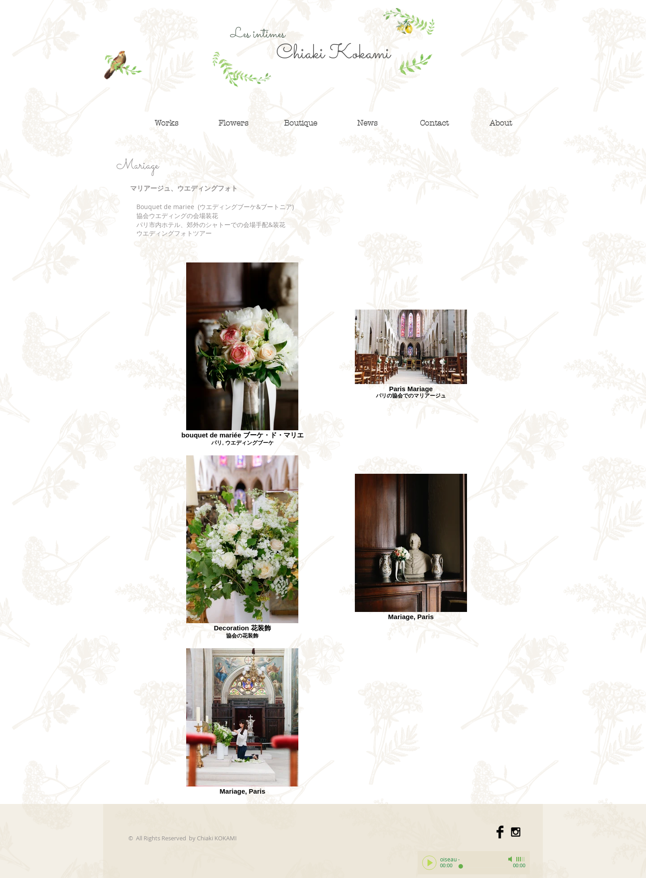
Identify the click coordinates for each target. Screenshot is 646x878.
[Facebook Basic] (499, 832)
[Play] (429, 862)
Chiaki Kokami (333, 54)
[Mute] (510, 859)
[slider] (520, 859)
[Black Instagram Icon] (515, 832)
